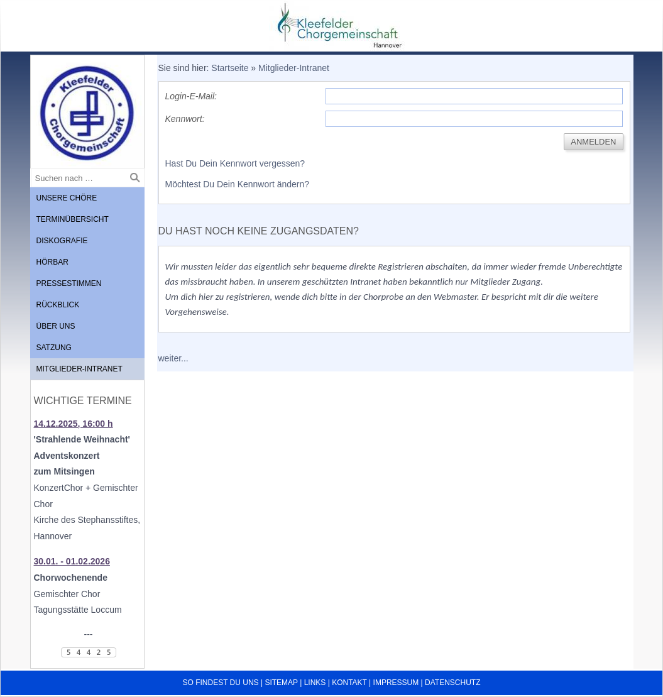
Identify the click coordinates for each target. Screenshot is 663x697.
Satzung (54, 347)
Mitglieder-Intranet (79, 369)
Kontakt (349, 682)
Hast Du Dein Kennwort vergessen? (235, 163)
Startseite (229, 68)
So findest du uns (221, 682)
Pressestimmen (69, 283)
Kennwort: (185, 119)
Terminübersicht (72, 219)
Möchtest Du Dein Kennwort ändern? (237, 184)
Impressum (396, 682)
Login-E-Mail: (191, 96)
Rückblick (58, 304)
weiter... (173, 358)
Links (315, 682)
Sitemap (281, 682)
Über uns (55, 326)
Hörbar (52, 262)
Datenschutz (452, 682)
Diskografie (62, 240)
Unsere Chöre (66, 198)
